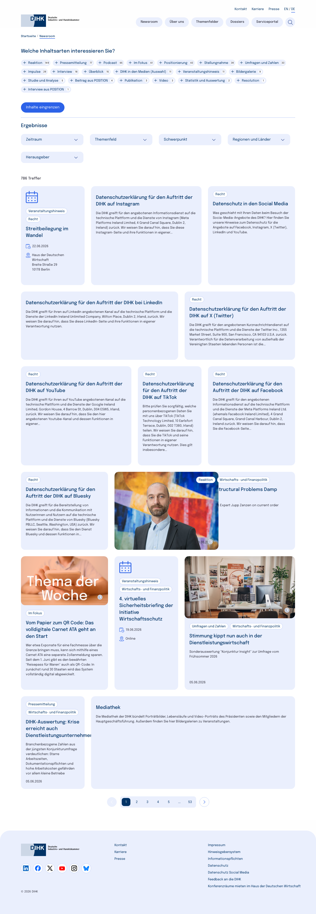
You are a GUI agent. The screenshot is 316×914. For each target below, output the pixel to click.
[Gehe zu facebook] (38, 868)
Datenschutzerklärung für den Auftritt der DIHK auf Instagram (142, 201)
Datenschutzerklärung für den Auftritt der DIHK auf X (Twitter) (235, 313)
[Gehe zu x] (50, 868)
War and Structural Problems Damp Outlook (238, 493)
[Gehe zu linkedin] (26, 868)
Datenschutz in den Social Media (244, 207)
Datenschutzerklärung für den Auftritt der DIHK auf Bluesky (62, 493)
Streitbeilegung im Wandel (48, 232)
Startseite (28, 36)
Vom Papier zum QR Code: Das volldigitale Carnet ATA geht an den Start (62, 630)
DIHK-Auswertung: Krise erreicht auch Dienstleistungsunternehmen (61, 729)
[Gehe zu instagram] (74, 868)
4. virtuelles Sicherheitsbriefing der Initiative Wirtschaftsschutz (142, 609)
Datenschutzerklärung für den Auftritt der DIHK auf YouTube (71, 388)
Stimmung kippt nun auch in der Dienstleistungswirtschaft (227, 640)
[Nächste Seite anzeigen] (204, 802)
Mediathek (109, 708)
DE (293, 9)
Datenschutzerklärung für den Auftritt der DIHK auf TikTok (170, 391)
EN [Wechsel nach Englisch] (286, 9)
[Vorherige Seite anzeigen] (112, 802)
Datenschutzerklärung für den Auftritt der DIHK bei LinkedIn (97, 302)
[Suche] (290, 22)
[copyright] (210, 541)
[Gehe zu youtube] (62, 868)
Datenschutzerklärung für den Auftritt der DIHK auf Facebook (249, 388)
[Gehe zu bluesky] (86, 868)
